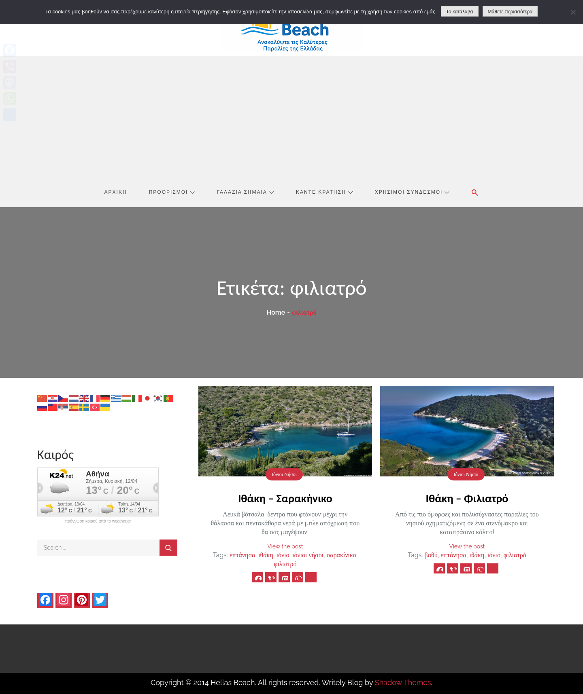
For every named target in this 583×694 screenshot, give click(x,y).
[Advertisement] (291, 117)
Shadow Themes (403, 682)
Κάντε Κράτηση (324, 192)
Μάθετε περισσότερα (510, 12)
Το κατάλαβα (459, 12)
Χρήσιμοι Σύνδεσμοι (412, 192)
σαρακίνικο (341, 555)
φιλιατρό (285, 564)
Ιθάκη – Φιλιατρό (467, 498)
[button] (475, 192)
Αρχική (115, 192)
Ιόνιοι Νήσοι (284, 474)
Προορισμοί (172, 192)
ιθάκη (265, 555)
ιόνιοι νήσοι (307, 555)
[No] (573, 12)
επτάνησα (242, 555)
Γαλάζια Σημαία (245, 192)
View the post (285, 546)
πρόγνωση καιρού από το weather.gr (98, 521)
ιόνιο (283, 555)
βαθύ (431, 555)
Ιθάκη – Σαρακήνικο (285, 498)
